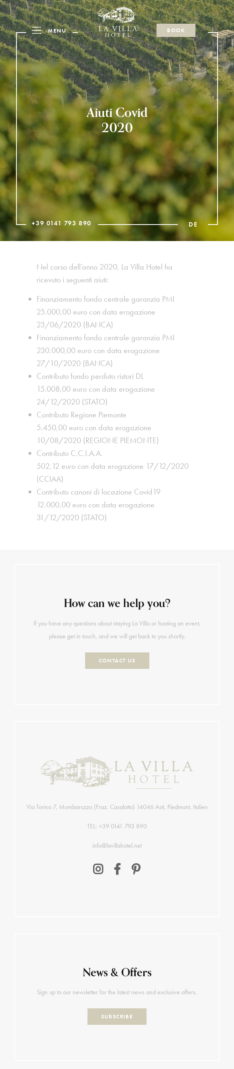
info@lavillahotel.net (117, 845)
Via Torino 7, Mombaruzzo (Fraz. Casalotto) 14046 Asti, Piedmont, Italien (117, 807)
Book (176, 30)
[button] (52, 30)
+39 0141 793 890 (62, 223)
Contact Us (117, 660)
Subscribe (117, 1016)
